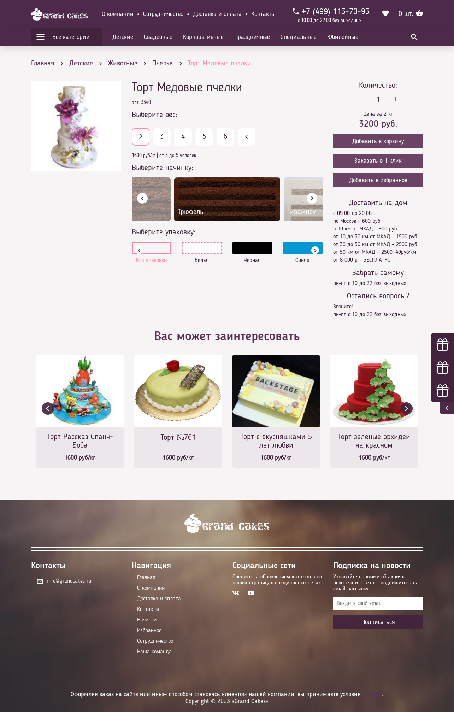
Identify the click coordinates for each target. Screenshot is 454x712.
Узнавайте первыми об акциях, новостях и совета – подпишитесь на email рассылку (376, 583)
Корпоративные (203, 37)
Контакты (263, 14)
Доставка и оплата (217, 14)
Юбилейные (342, 37)
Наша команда (154, 652)
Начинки (147, 620)
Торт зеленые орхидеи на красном (374, 441)
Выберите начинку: (162, 168)
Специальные (299, 37)
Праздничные (252, 37)
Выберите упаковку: (163, 232)
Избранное (149, 631)
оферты (372, 694)
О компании (118, 14)
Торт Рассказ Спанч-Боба (80, 441)
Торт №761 (178, 438)
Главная (146, 577)
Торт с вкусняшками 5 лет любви (276, 441)
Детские (122, 37)
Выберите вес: (154, 115)
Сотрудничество (163, 14)
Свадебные (158, 37)
